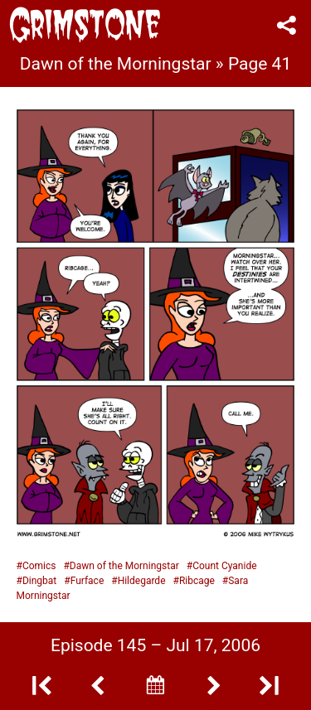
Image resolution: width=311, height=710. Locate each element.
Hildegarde (142, 581)
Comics (39, 566)
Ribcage (197, 581)
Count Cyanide (224, 566)
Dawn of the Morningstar (124, 566)
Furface (87, 581)
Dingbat (39, 581)
